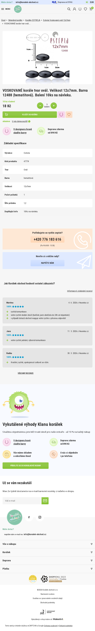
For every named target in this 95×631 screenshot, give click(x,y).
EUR (92, 2)
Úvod (3, 20)
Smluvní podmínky (65, 626)
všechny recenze (25, 373)
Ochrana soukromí (51, 626)
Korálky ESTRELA (32, 20)
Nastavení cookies (47, 594)
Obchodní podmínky (47, 602)
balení (46, 106)
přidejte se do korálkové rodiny (25, 465)
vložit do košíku (29, 114)
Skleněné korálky (15, 20)
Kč (87, 2)
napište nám (47, 263)
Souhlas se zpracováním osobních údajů (47, 598)
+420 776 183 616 (47, 239)
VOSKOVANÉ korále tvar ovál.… (17, 23)
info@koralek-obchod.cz (27, 2)
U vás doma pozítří (21, 121)
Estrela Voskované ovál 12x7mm (56, 20)
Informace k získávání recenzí (79, 291)
